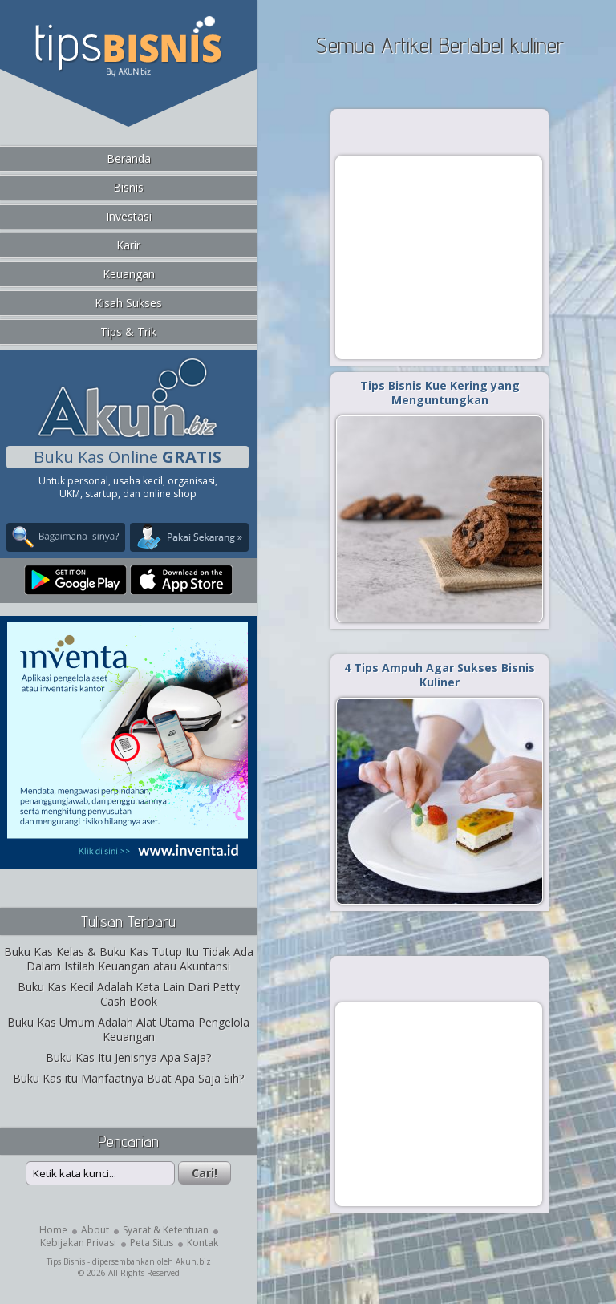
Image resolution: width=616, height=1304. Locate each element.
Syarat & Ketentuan (166, 1230)
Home (53, 1230)
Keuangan (129, 273)
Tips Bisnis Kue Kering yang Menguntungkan (440, 392)
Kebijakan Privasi (78, 1242)
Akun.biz (193, 1261)
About (95, 1230)
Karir (128, 245)
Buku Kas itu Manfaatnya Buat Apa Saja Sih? (128, 1078)
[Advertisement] (438, 256)
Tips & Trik (128, 331)
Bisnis (128, 187)
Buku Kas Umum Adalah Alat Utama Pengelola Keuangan (128, 1029)
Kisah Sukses (128, 302)
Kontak (202, 1242)
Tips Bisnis (66, 1261)
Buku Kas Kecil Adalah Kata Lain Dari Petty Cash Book (129, 994)
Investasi (129, 216)
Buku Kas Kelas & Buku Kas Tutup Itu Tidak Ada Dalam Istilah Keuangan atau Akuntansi (128, 959)
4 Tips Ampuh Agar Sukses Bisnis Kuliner (439, 675)
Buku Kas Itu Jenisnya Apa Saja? (128, 1057)
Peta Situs (151, 1242)
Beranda (129, 158)
